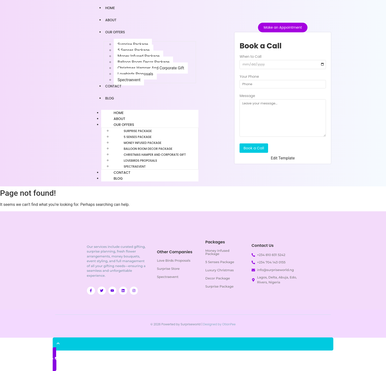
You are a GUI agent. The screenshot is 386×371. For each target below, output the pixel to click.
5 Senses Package (133, 50)
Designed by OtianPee (219, 324)
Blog (109, 98)
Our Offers (115, 32)
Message (247, 96)
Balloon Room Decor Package (143, 62)
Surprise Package (132, 44)
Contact (113, 86)
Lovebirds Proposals (135, 74)
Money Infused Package (138, 56)
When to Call (250, 57)
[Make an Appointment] (282, 27)
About (111, 20)
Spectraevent (128, 80)
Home (110, 7)
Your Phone (249, 77)
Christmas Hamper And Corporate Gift (150, 68)
